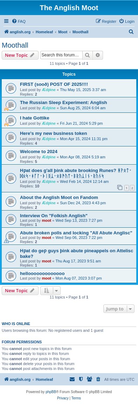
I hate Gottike (34, 118)
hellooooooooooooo (42, 273)
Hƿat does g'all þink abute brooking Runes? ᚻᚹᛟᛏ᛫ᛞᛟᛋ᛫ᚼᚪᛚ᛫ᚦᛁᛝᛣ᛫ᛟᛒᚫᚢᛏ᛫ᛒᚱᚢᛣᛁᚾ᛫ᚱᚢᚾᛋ (76, 173)
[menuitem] (19, 21)
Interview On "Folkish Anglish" (54, 215)
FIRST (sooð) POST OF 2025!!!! (54, 84)
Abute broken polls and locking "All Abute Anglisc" (76, 232)
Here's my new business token (53, 133)
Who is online (16, 324)
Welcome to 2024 (38, 151)
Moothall (15, 45)
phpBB (51, 392)
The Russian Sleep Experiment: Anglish (63, 102)
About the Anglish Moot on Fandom (59, 197)
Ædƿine (49, 90)
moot (46, 220)
